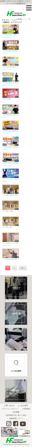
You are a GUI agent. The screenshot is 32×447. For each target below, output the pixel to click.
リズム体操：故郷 (7, 227)
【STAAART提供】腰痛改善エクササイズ (10, 52)
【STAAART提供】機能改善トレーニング (10, 132)
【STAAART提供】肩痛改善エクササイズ (10, 148)
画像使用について (16, 418)
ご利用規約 (26, 409)
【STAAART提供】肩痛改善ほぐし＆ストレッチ (10, 164)
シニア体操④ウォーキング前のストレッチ (10, 244)
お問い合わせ (9, 405)
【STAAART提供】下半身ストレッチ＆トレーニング (10, 36)
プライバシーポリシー (10, 409)
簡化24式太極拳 (6, 99)
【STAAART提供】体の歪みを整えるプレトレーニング (10, 84)
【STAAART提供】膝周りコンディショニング (10, 68)
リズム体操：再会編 (7, 211)
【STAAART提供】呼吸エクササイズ (10, 116)
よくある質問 (22, 405)
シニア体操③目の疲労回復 (9, 259)
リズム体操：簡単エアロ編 (9, 195)
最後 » (23, 268)
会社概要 (16, 412)
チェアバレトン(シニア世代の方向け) (10, 180)
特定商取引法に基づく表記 (16, 415)
